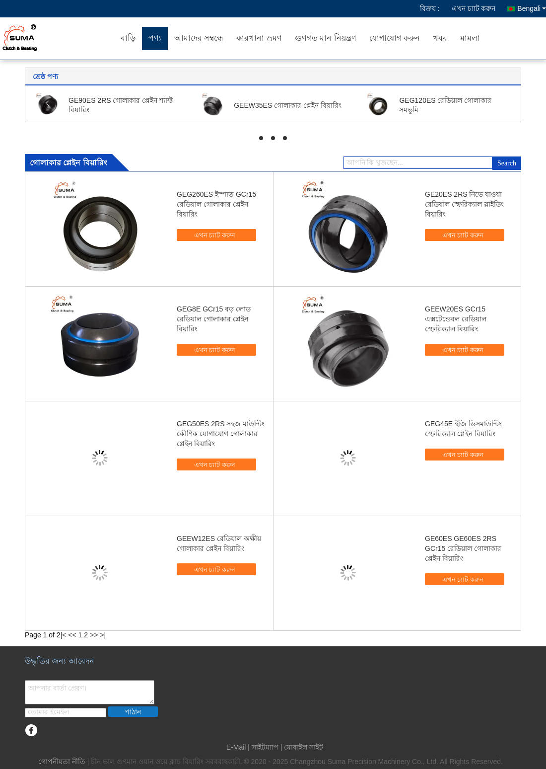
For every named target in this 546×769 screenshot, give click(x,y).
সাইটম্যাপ (265, 747)
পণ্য (154, 38)
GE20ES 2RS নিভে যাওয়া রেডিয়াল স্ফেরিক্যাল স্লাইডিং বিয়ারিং (464, 204)
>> (94, 635)
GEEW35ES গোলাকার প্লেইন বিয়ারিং (287, 105)
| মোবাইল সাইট (301, 747)
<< (72, 635)
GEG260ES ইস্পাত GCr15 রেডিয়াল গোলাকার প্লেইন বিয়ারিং (216, 204)
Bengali (531, 8)
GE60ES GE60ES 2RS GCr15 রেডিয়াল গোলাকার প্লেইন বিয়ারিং (463, 548)
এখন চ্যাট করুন (474, 8)
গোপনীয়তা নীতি (61, 762)
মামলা (470, 38)
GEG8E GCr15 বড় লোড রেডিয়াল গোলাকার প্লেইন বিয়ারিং (214, 319)
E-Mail (236, 747)
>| (103, 635)
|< (64, 635)
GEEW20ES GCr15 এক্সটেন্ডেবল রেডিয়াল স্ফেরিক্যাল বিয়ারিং (455, 319)
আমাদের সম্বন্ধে (198, 38)
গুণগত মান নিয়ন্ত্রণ (325, 38)
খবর (440, 38)
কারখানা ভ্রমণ (258, 38)
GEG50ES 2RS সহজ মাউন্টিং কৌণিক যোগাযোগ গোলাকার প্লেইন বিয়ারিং (221, 434)
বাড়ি (128, 38)
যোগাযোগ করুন (394, 38)
